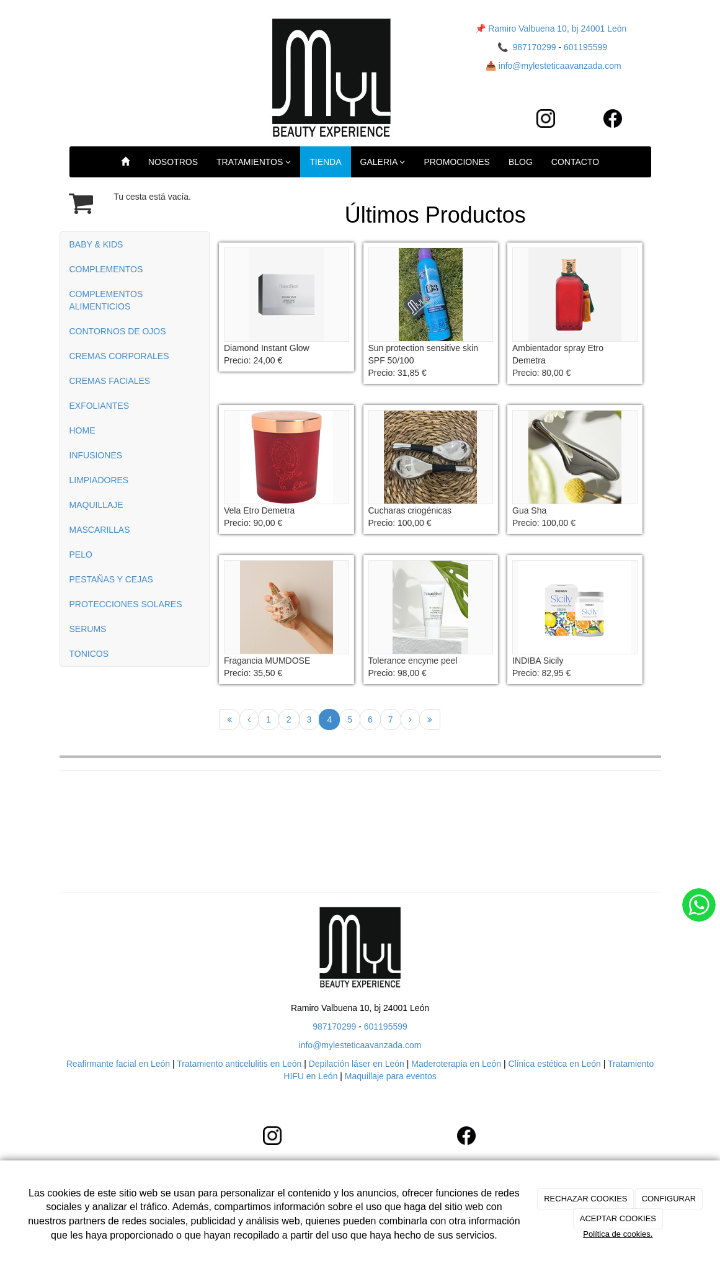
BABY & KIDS (96, 244)
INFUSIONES (96, 455)
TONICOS (89, 654)
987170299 (534, 47)
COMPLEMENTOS (106, 269)
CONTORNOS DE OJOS (117, 331)
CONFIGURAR (669, 1198)
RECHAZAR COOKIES (585, 1198)
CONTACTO (575, 162)
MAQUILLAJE (96, 505)
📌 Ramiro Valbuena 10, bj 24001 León (550, 28)
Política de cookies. (617, 1234)
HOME (82, 430)
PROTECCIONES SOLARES (125, 604)
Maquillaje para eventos (391, 1076)
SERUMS (88, 629)
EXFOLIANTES (99, 406)
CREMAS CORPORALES (119, 356)
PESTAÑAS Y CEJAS (111, 579)
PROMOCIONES (457, 162)
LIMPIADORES (99, 480)
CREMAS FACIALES (110, 381)
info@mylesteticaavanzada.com (560, 66)
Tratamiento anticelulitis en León (240, 1064)
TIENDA (325, 162)
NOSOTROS (173, 162)
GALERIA (383, 162)
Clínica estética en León (554, 1064)
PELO (80, 554)
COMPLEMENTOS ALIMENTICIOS (106, 300)
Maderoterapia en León (455, 1064)
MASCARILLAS (99, 530)
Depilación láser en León (356, 1064)
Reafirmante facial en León (118, 1064)
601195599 (585, 47)
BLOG (521, 162)
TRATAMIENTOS (253, 162)
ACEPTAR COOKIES (618, 1218)
